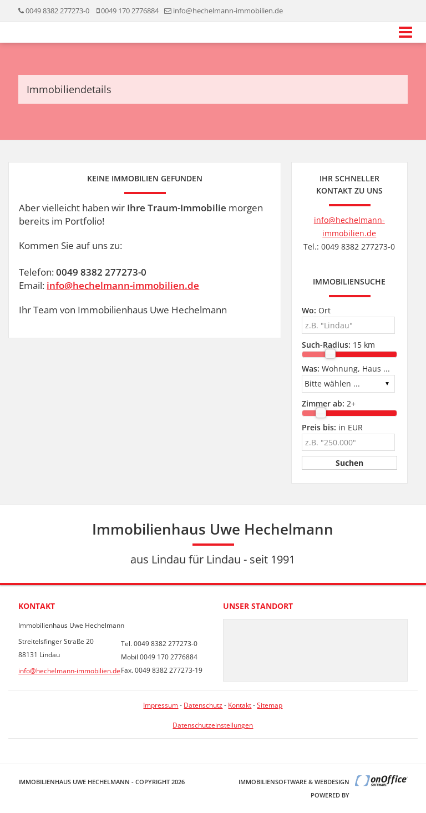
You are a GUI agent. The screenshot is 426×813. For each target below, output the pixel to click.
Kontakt (239, 705)
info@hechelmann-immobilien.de (123, 285)
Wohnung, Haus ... (346, 368)
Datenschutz (203, 705)
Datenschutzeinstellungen (213, 725)
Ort (316, 310)
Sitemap (269, 705)
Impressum (160, 705)
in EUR (332, 427)
